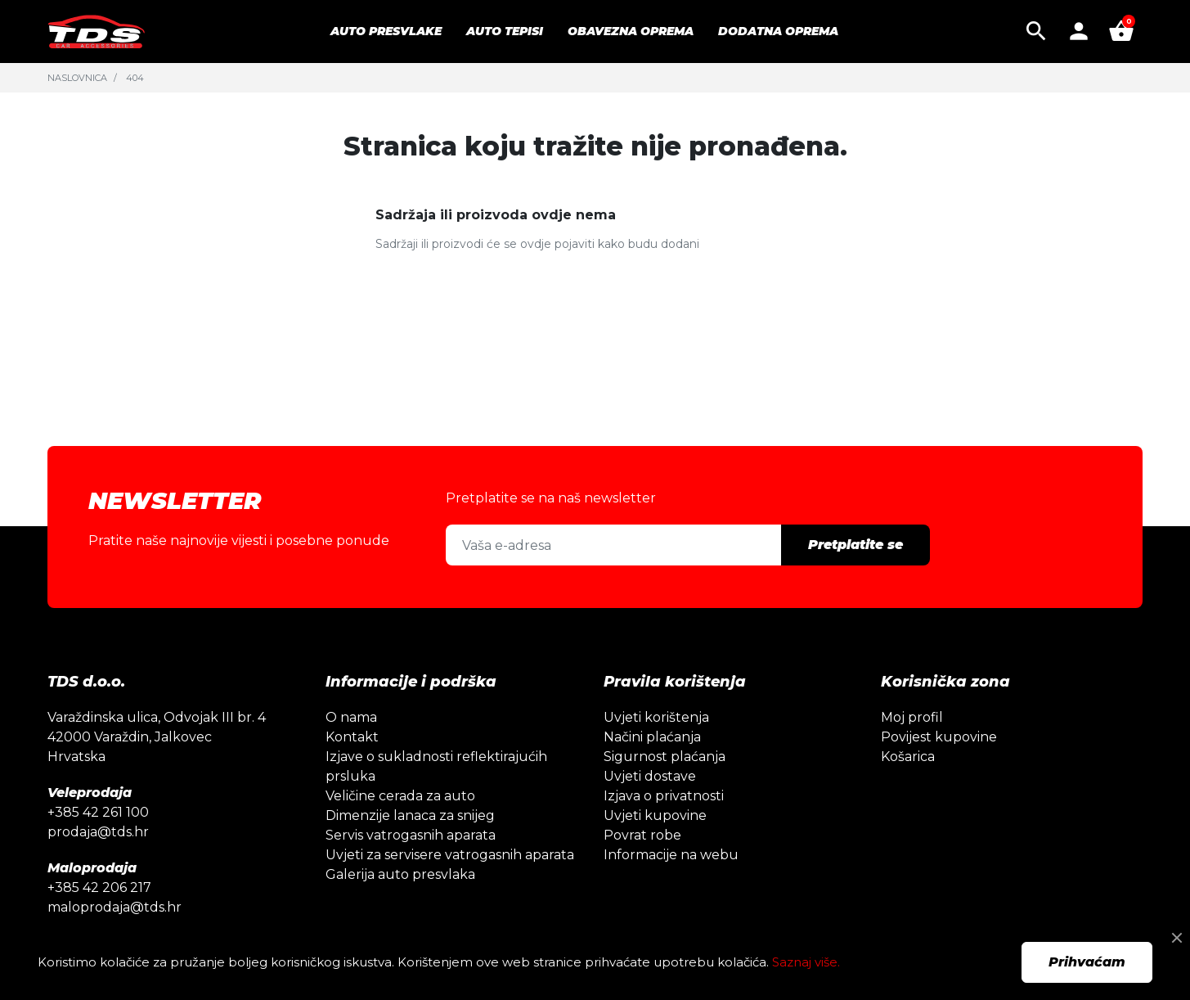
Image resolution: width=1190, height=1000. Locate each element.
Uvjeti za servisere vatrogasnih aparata (450, 855)
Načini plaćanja (652, 737)
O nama (351, 717)
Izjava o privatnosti (664, 796)
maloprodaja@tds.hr (114, 907)
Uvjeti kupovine (655, 815)
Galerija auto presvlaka (400, 874)
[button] (1036, 31)
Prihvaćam (1087, 962)
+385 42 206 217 (99, 887)
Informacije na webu (671, 855)
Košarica (908, 756)
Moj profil (912, 717)
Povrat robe (642, 835)
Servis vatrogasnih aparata (411, 835)
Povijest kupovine (939, 737)
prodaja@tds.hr (98, 832)
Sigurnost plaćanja (664, 756)
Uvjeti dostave (650, 776)
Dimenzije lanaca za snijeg (410, 815)
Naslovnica (77, 77)
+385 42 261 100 (98, 812)
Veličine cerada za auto (400, 796)
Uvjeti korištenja (656, 717)
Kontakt (352, 737)
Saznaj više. (806, 962)
